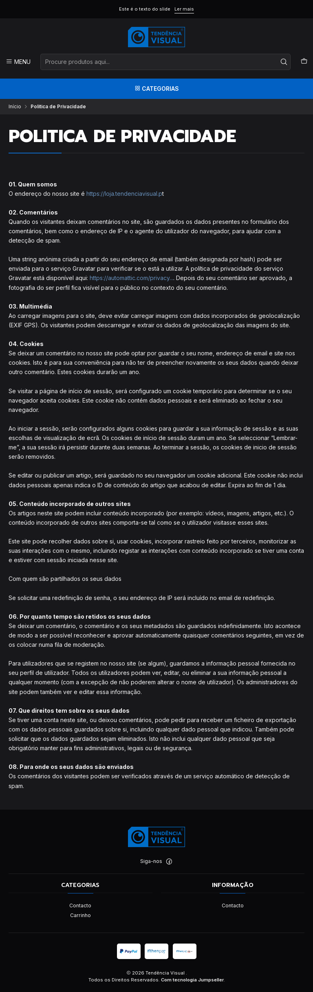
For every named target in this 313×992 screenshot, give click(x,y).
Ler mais (184, 9)
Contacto (80, 905)
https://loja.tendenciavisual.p (124, 193)
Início (15, 106)
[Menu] (18, 61)
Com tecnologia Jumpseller (192, 980)
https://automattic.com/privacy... (131, 277)
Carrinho (80, 915)
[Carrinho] (304, 61)
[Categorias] (156, 89)
